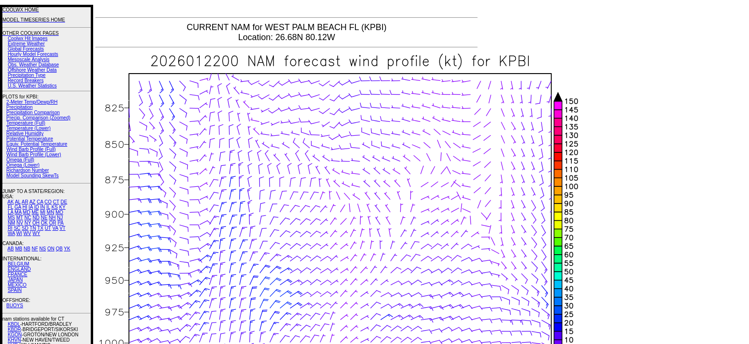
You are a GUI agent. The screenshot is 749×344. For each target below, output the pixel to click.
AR (24, 201)
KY (62, 207)
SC (17, 228)
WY (36, 233)
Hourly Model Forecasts (33, 54)
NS (42, 248)
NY (27, 223)
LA (10, 212)
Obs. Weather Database (33, 64)
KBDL (14, 324)
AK (11, 201)
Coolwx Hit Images (27, 38)
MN (50, 212)
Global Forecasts (26, 49)
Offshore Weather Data (32, 70)
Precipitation (19, 107)
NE (44, 217)
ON (50, 248)
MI (42, 212)
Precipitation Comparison (33, 112)
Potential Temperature (29, 138)
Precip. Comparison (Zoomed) (38, 117)
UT (48, 228)
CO (48, 201)
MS (11, 217)
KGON (14, 334)
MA (18, 212)
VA (55, 228)
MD (27, 212)
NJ (60, 217)
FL (10, 207)
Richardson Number (27, 170)
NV (19, 223)
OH (36, 223)
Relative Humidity (24, 133)
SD (25, 228)
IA (31, 207)
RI (10, 228)
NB (26, 248)
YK (67, 248)
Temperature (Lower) (28, 128)
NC (27, 217)
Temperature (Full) (25, 123)
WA (11, 233)
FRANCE (17, 274)
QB (59, 248)
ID (36, 207)
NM (11, 223)
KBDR (14, 329)
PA (60, 223)
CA (40, 201)
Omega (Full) (20, 159)
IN (42, 207)
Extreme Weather (26, 43)
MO (59, 212)
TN (33, 228)
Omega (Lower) (22, 165)
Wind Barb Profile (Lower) (33, 154)
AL (18, 201)
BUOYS (14, 305)
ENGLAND (19, 269)
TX (40, 228)
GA (17, 207)
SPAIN (14, 290)
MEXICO (17, 285)
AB (11, 248)
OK (44, 223)
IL (48, 207)
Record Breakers (25, 80)
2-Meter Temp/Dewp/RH (31, 102)
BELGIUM (18, 264)
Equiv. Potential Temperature (36, 144)
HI (24, 207)
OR (52, 223)
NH (52, 217)
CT (56, 201)
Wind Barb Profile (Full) (30, 149)
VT (62, 228)
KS (55, 207)
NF (35, 248)
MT (19, 217)
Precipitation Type (26, 75)
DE (64, 201)
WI (19, 233)
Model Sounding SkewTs (32, 175)
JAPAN (15, 279)
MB (18, 248)
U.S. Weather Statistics (32, 85)
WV (27, 233)
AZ (32, 201)
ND (35, 217)
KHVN (14, 340)
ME (35, 212)
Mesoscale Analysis (28, 59)
